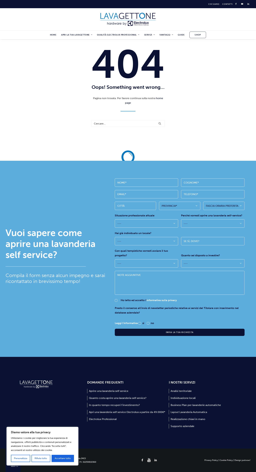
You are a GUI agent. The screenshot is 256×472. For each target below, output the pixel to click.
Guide (181, 35)
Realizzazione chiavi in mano (188, 419)
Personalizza (20, 458)
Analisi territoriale (181, 391)
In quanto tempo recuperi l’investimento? (114, 405)
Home (53, 35)
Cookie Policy (226, 460)
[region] (42, 446)
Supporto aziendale (182, 426)
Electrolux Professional (103, 419)
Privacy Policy (211, 460)
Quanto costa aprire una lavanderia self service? (117, 398)
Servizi (149, 35)
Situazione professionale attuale (134, 215)
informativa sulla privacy (162, 300)
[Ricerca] (128, 123)
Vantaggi (166, 35)
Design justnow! (242, 460)
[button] (160, 123)
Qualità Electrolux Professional (118, 35)
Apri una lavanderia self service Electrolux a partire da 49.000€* (127, 412)
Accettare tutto (63, 458)
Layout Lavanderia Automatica (189, 412)
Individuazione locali (183, 398)
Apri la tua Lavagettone (76, 35)
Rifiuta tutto (41, 458)
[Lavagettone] (128, 19)
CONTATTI (227, 4)
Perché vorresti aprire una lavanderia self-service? (211, 215)
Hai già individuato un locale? (133, 233)
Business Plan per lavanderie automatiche (196, 405)
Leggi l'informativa (126, 323)
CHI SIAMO (213, 4)
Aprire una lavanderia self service (108, 391)
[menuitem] (213, 4)
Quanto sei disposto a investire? (200, 255)
